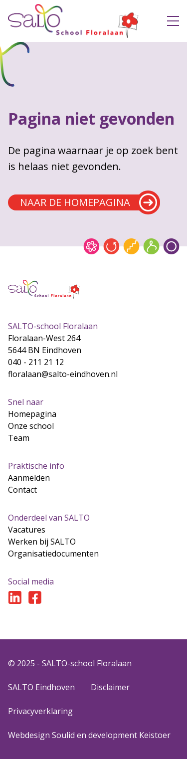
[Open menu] (173, 21)
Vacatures (26, 529)
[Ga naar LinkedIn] (15, 597)
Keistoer (155, 735)
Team (18, 437)
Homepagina (32, 413)
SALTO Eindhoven (41, 687)
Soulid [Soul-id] (63, 735)
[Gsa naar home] (79, 21)
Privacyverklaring (40, 711)
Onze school (31, 425)
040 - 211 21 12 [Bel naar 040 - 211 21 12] (36, 362)
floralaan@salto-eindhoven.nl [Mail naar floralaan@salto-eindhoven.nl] (63, 374)
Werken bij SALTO (42, 541)
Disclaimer (110, 687)
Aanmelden (29, 477)
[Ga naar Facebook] (35, 597)
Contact (22, 489)
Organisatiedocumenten (53, 553)
